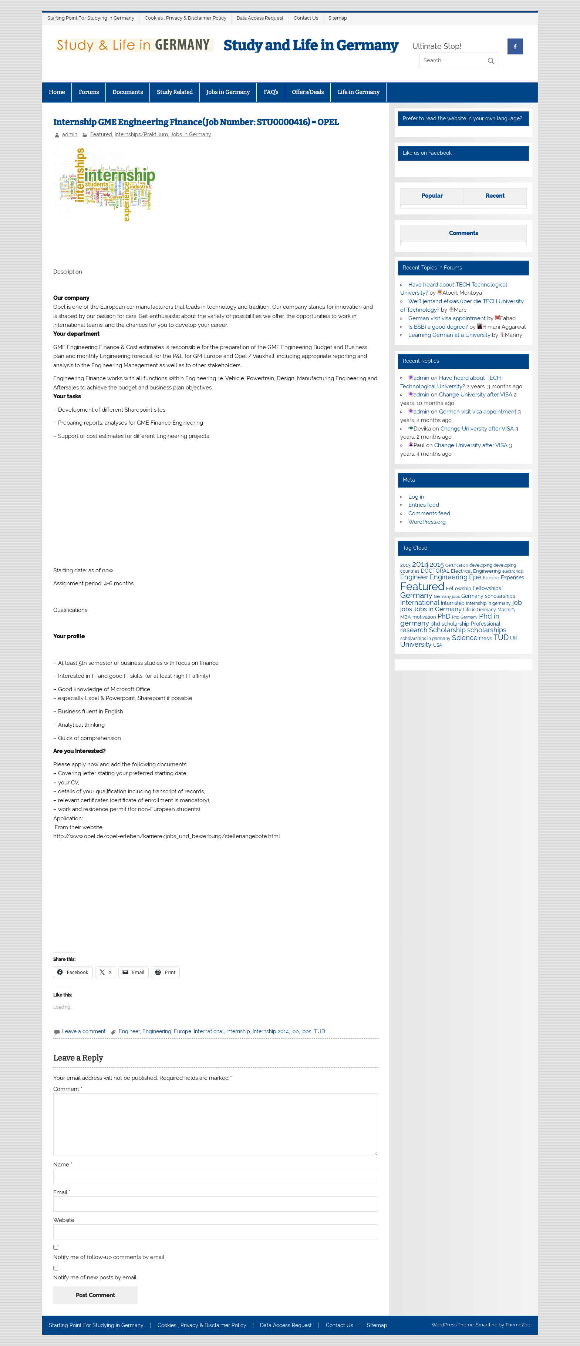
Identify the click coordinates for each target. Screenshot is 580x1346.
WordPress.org (427, 522)
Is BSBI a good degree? (438, 327)
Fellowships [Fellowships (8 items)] (487, 588)
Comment (67, 1089)
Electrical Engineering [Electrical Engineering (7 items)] (476, 571)
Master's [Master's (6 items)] (506, 609)
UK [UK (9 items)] (513, 638)
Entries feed (423, 505)
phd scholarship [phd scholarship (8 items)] (450, 624)
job (295, 1031)
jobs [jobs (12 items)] (406, 609)
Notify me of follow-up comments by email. (109, 1257)
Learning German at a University (449, 335)
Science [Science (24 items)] (465, 637)
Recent (495, 195)
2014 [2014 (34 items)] (420, 564)
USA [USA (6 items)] (437, 645)
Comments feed (429, 513)
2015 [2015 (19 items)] (437, 564)
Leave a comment (84, 1031)
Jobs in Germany (228, 92)
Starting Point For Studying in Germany (90, 18)
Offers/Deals (308, 92)
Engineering (156, 1031)
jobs (306, 1031)
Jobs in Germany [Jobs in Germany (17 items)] (438, 609)
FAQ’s (271, 92)
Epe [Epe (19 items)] (475, 577)
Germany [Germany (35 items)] (416, 595)
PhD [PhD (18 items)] (444, 616)
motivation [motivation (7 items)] (424, 617)
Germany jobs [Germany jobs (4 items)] (447, 596)
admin (69, 134)
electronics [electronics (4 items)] (512, 571)
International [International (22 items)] (419, 602)
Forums (89, 92)
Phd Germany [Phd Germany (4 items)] (465, 617)
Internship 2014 (271, 1031)
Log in (416, 496)
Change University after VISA (475, 394)
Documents (127, 92)
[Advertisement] (215, 244)
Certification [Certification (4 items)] (456, 565)
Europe (182, 1031)
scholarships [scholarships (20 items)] (486, 630)
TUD (319, 1031)
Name (62, 1165)
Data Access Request (260, 18)
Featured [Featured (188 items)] (422, 586)
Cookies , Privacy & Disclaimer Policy (185, 18)
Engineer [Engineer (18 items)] (414, 577)
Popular (432, 195)
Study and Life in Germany (310, 45)
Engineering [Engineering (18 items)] (449, 577)
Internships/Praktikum (141, 134)
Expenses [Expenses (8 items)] (512, 577)
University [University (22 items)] (416, 644)
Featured (101, 134)
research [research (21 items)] (414, 630)
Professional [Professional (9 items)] (485, 624)
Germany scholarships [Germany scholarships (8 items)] (488, 596)
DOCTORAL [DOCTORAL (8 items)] (435, 571)
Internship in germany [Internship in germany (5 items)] (488, 603)
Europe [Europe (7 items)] (491, 577)
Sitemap (337, 18)
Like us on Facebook (427, 153)
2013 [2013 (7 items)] (405, 565)
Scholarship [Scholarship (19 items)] (447, 630)
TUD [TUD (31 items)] (501, 637)
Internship (238, 1031)
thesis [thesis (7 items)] (485, 638)
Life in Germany (359, 92)
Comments (463, 233)
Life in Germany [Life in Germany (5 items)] (479, 609)
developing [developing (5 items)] (480, 565)
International (209, 1031)
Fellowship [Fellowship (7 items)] (458, 588)
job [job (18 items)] (517, 602)
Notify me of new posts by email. (95, 1277)
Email (62, 1192)
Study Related (175, 92)
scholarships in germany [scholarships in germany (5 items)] (425, 638)
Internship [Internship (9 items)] (453, 603)
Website (63, 1220)
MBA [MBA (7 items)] (405, 617)
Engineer (129, 1031)
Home (57, 92)
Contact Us (306, 18)
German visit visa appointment (447, 318)
